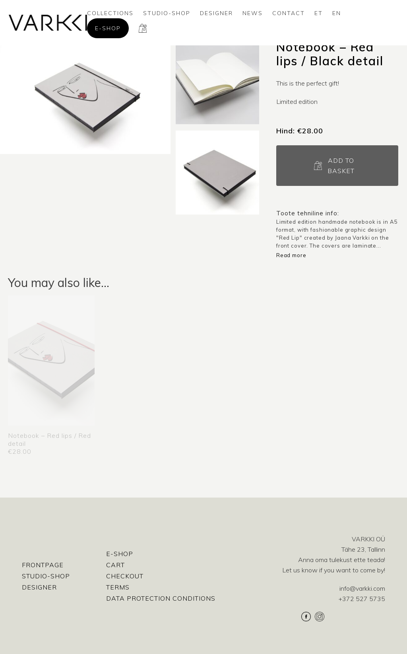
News (252, 13)
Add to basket (341, 165)
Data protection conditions (160, 598)
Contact (288, 13)
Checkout (124, 576)
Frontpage (43, 565)
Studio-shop (166, 13)
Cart (115, 565)
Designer (216, 13)
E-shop (108, 28)
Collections (110, 13)
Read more (291, 255)
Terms (118, 587)
